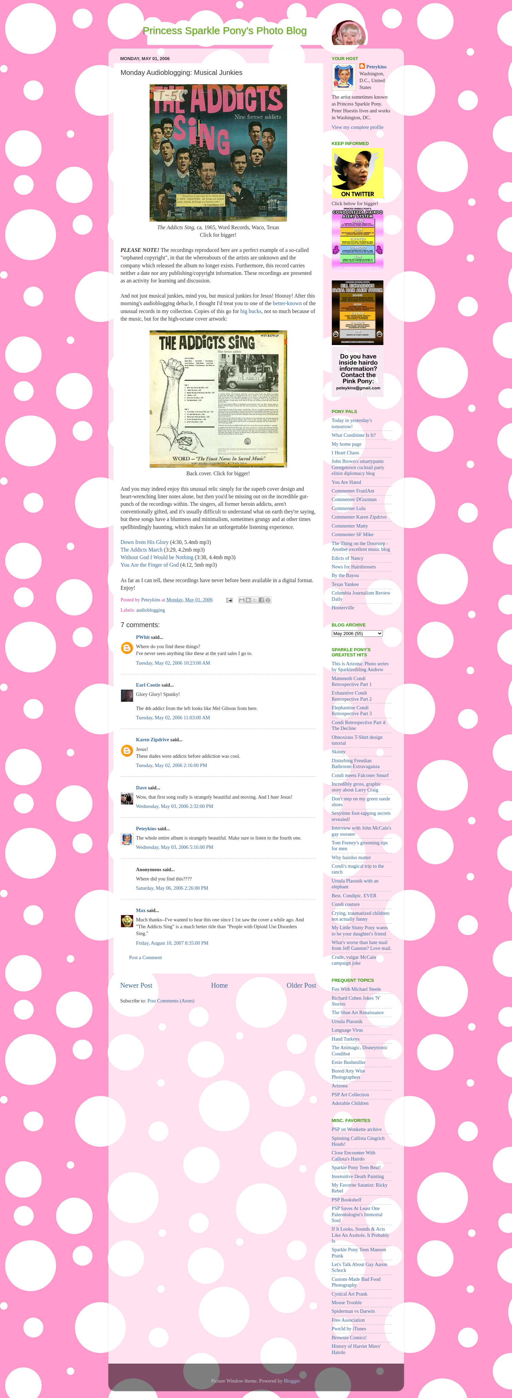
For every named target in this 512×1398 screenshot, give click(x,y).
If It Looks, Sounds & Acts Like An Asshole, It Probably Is (360, 1235)
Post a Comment (145, 957)
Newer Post (136, 985)
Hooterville (343, 607)
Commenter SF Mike (353, 534)
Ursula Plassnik (347, 1021)
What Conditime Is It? (354, 435)
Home (219, 985)
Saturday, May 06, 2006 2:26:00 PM (172, 888)
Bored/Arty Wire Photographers (348, 1073)
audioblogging (150, 610)
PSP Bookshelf (346, 1199)
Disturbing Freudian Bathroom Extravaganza (356, 763)
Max (141, 910)
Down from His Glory (145, 542)
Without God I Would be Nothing (157, 557)
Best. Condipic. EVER (354, 895)
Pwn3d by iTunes (349, 1328)
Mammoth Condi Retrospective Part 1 (352, 681)
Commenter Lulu (349, 508)
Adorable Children (350, 1103)
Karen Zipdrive (152, 739)
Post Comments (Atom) (171, 1000)
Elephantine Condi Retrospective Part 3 (352, 710)
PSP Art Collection (350, 1094)
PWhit (143, 637)
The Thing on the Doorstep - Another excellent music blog (361, 546)
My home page (346, 444)
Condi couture (346, 904)
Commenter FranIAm (353, 490)
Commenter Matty (350, 526)
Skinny (339, 751)
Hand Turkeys (346, 1039)
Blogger (291, 1381)
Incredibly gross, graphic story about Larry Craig (356, 786)
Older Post (301, 985)
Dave (141, 787)
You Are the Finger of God (150, 565)
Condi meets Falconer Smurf (360, 775)
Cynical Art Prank (350, 1294)
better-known (287, 303)
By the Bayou (345, 575)
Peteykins (146, 828)
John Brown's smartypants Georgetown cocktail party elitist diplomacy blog (358, 467)
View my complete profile (358, 127)
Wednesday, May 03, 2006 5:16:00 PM (175, 847)
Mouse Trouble (347, 1302)
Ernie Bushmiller (349, 1062)
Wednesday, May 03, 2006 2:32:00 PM (175, 806)
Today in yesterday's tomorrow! (352, 423)
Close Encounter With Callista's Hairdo (353, 1155)
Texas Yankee (345, 584)
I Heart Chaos (345, 452)
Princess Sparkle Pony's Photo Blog (225, 30)
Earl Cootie (148, 685)
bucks (255, 311)
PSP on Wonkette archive (357, 1129)
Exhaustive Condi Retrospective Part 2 (352, 695)
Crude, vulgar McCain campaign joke (354, 960)
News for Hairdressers (354, 566)
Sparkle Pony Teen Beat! (356, 1167)
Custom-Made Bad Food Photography (356, 1282)
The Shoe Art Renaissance (358, 1012)
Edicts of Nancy (348, 558)
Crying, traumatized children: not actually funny (361, 916)
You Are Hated (346, 482)
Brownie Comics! (349, 1337)
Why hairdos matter (351, 857)
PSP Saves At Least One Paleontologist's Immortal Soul (357, 1214)
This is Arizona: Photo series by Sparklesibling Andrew (360, 666)
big (243, 311)
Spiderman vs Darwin (353, 1311)
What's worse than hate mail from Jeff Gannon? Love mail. (362, 945)
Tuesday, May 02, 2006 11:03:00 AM (173, 717)
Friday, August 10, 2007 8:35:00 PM (172, 943)
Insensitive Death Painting (358, 1176)
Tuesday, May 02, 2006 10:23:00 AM (173, 663)
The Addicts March (142, 550)
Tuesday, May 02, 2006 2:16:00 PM (171, 765)
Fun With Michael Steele (356, 989)
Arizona (340, 1085)
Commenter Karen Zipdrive (359, 517)
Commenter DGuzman (354, 499)
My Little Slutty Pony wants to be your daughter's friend (360, 930)
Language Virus (347, 1030)
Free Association (348, 1320)
